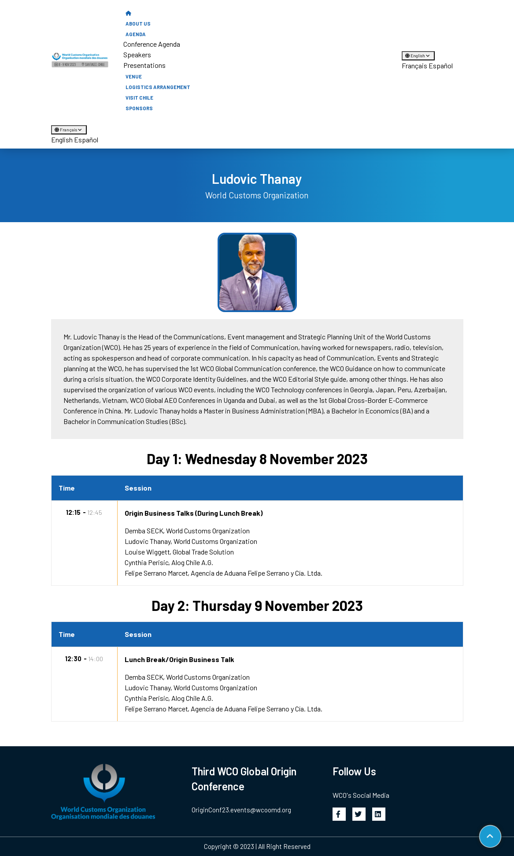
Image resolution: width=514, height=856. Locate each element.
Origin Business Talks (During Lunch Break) (194, 513)
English (418, 55)
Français (414, 65)
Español (441, 65)
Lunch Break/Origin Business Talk (179, 659)
